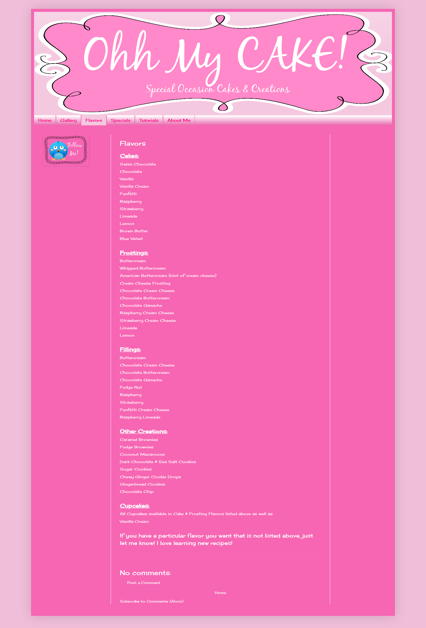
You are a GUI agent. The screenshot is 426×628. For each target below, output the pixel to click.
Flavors (93, 120)
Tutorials (149, 120)
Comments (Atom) (165, 601)
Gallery (68, 120)
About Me (179, 120)
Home (44, 120)
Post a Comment (143, 582)
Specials (120, 120)
